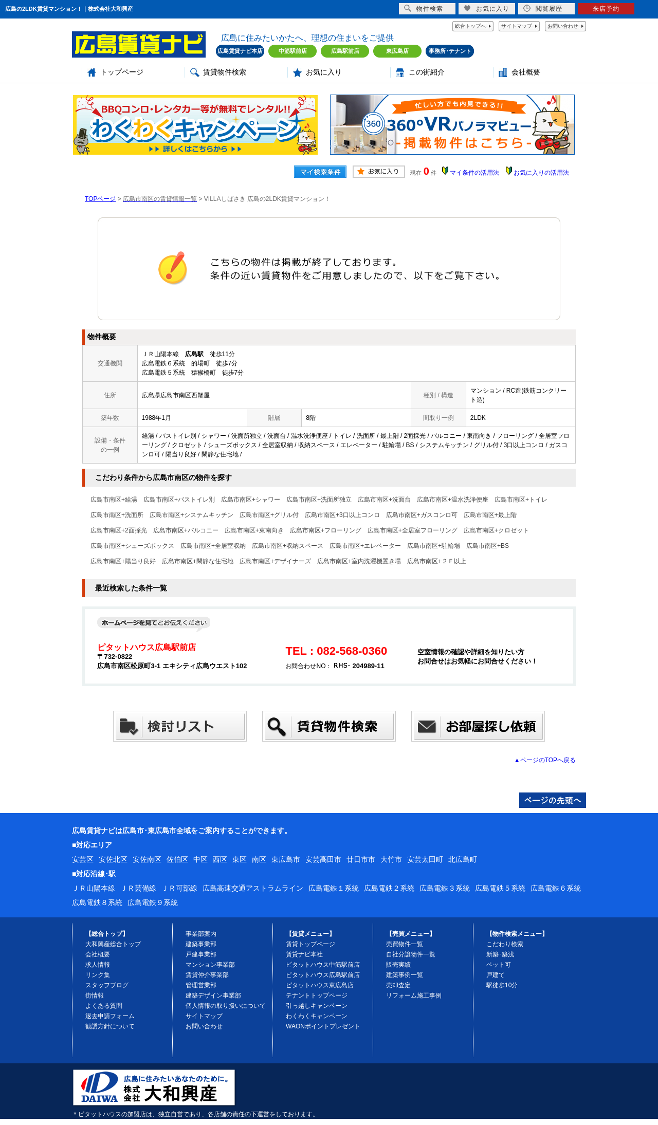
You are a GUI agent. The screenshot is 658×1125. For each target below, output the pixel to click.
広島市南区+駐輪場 (433, 545)
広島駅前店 (345, 51)
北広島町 (462, 859)
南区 (259, 859)
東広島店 (397, 51)
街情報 (94, 995)
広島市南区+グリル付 (269, 515)
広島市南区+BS (487, 545)
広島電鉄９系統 (152, 902)
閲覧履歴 (542, 8)
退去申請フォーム (110, 1016)
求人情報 (97, 964)
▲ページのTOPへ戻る (545, 760)
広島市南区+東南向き (254, 530)
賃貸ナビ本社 (304, 954)
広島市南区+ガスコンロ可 (422, 515)
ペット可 (498, 964)
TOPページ (100, 198)
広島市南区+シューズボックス (132, 545)
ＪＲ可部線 (179, 888)
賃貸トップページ (310, 944)
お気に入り (324, 72)
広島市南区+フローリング (325, 530)
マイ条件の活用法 (474, 172)
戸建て (495, 975)
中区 (200, 859)
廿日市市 (360, 859)
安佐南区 (147, 859)
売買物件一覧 (404, 944)
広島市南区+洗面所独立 (319, 499)
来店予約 (606, 8)
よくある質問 (103, 1005)
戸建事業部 (201, 954)
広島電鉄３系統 (444, 888)
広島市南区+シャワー (250, 499)
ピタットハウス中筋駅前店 (323, 964)
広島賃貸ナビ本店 (240, 51)
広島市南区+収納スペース (287, 545)
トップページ (121, 72)
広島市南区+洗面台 (384, 499)
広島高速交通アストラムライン (253, 888)
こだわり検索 (504, 944)
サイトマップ (516, 26)
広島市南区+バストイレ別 (179, 499)
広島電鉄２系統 (389, 888)
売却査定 (398, 985)
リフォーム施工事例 (414, 995)
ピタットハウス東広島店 (320, 985)
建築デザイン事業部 (213, 995)
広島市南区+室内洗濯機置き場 (359, 561)
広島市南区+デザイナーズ (275, 561)
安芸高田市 (323, 859)
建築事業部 (201, 944)
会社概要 (525, 72)
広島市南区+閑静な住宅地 (197, 561)
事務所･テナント (450, 51)
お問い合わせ (562, 26)
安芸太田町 (425, 859)
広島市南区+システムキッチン (191, 515)
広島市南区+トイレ (521, 499)
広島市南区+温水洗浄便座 (452, 499)
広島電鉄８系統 (97, 902)
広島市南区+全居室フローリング (413, 530)
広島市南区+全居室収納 (213, 545)
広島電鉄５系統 (500, 888)
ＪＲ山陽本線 (93, 888)
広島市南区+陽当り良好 (123, 561)
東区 (239, 859)
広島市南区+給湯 (113, 499)
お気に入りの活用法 (541, 172)
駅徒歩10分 (502, 985)
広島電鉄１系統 (333, 888)
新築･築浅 (500, 954)
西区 (220, 859)
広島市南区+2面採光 (118, 530)
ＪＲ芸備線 (138, 888)
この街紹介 (427, 72)
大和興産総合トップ (113, 944)
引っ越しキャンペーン (317, 1005)
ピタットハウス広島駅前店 (323, 975)
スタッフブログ (107, 985)
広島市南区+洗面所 (116, 515)
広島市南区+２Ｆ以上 (436, 561)
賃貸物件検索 (224, 72)
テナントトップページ (317, 995)
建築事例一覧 (404, 975)
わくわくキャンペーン (317, 1016)
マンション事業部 (210, 964)
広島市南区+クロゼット (496, 530)
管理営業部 (201, 985)
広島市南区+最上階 (490, 515)
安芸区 (83, 859)
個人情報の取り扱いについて (226, 1005)
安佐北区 (113, 859)
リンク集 (97, 975)
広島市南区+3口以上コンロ (342, 515)
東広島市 (285, 859)
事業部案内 (201, 933)
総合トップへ (470, 26)
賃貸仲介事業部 (207, 975)
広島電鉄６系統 (556, 888)
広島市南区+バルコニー (185, 530)
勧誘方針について (110, 1026)
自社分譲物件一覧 (410, 954)
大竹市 (391, 859)
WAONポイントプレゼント (323, 1026)
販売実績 (398, 964)
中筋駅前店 (293, 51)
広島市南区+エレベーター (365, 545)
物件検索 (423, 8)
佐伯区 (177, 859)
